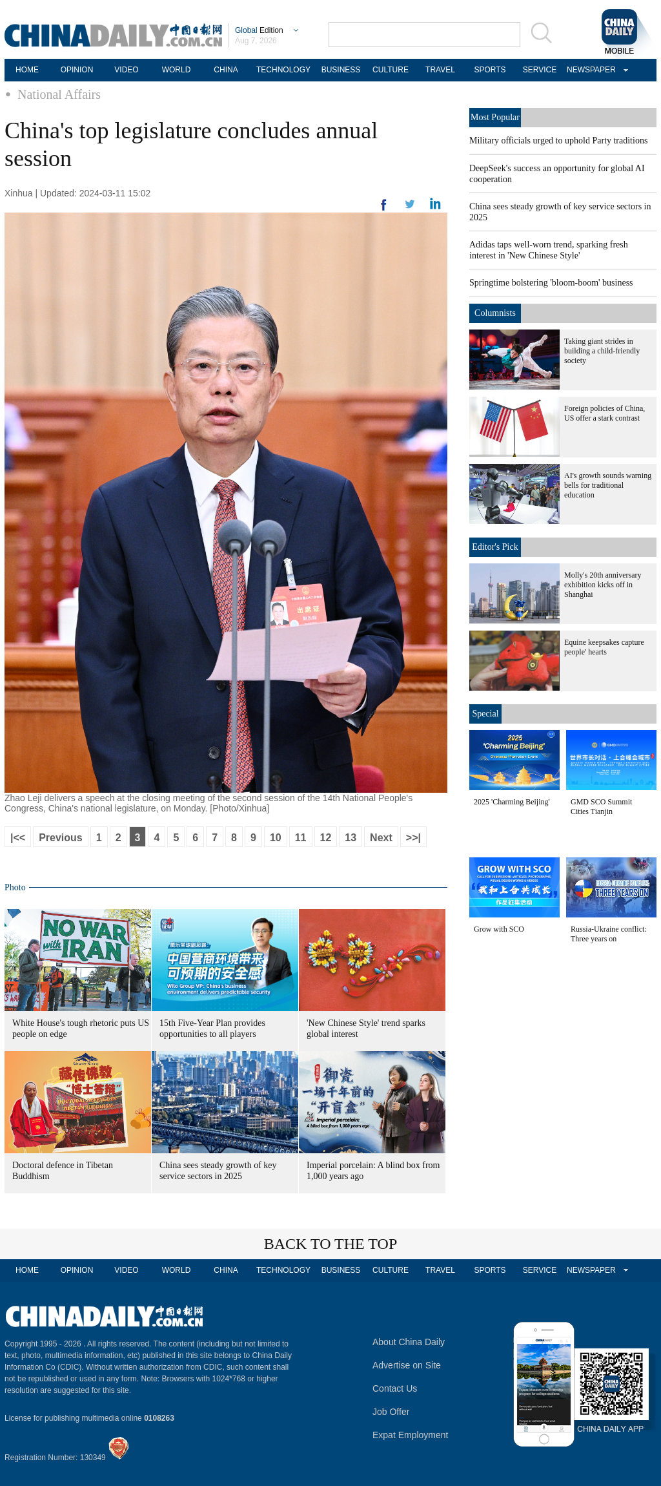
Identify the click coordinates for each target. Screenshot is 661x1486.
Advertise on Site (406, 1365)
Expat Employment (410, 1435)
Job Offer (390, 1412)
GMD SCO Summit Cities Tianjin (601, 806)
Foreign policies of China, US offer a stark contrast (604, 413)
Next (381, 837)
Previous (61, 837)
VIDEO (126, 69)
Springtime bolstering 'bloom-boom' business (551, 283)
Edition (259, 30)
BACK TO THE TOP (331, 1243)
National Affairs (59, 94)
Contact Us (394, 1388)
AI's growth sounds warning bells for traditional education (607, 485)
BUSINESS (341, 69)
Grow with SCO (499, 929)
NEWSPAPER (589, 69)
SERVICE (539, 69)
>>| (413, 837)
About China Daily (408, 1342)
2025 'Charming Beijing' (512, 801)
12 (326, 837)
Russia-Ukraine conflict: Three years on (609, 934)
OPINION (77, 69)
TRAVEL (440, 69)
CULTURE (390, 69)
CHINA (226, 69)
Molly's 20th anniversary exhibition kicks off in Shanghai (602, 584)
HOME (27, 69)
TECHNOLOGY (283, 69)
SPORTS (489, 69)
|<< (17, 837)
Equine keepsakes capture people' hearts (604, 647)
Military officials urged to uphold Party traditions (558, 140)
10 (275, 837)
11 (301, 837)
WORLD (176, 69)
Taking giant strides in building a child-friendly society (602, 351)
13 (350, 837)
